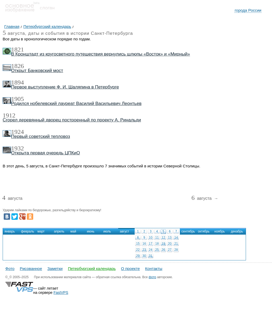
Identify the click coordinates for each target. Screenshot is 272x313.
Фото (9, 268)
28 (176, 250)
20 (169, 244)
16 (144, 244)
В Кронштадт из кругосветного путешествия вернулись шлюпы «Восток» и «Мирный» (100, 54)
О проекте (130, 268)
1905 (17, 98)
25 (157, 250)
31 (150, 256)
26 (163, 250)
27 (169, 250)
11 (157, 237)
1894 (17, 82)
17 (150, 244)
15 (137, 244)
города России (248, 10)
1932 (17, 148)
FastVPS (61, 292)
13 (169, 237)
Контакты (153, 268)
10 (150, 237)
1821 (17, 49)
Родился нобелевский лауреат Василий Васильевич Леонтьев (76, 103)
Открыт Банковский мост (37, 70)
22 (137, 250)
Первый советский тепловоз (40, 136)
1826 (17, 65)
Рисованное (31, 268)
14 (176, 237)
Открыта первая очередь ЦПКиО (45, 152)
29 (137, 256)
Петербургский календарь (92, 268)
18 (157, 244)
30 (144, 256)
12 (163, 237)
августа (12, 198)
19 (163, 244)
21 (176, 244)
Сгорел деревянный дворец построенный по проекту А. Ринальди (72, 119)
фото (152, 277)
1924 (17, 131)
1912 (9, 115)
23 (144, 250)
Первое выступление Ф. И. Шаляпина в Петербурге (65, 87)
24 (150, 250)
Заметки (54, 268)
